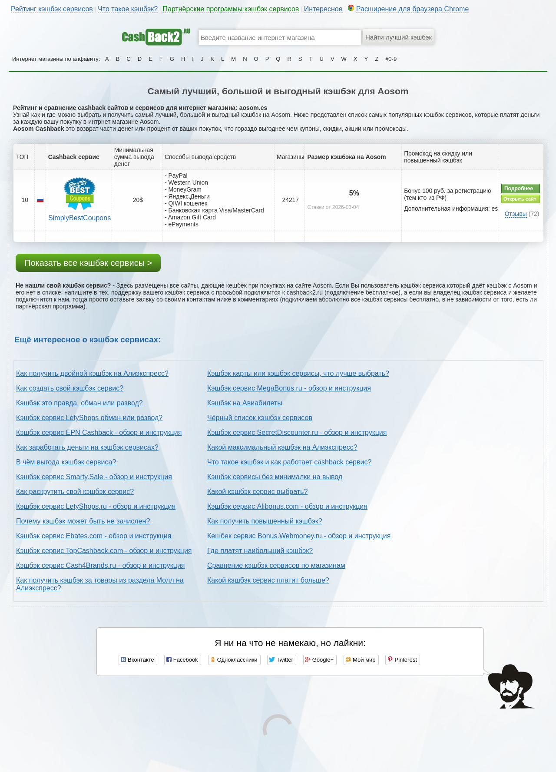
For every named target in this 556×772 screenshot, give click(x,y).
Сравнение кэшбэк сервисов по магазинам (276, 565)
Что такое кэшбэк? (128, 9)
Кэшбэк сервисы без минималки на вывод (274, 476)
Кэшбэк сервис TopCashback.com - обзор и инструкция (104, 550)
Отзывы (516, 213)
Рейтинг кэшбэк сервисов (52, 9)
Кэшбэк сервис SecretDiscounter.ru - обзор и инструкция (297, 432)
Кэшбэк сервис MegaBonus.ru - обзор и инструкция (289, 388)
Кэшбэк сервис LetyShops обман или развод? (89, 417)
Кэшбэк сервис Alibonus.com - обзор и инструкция (287, 506)
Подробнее (518, 189)
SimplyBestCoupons (79, 218)
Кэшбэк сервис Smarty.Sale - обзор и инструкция (94, 476)
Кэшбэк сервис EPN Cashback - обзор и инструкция (99, 432)
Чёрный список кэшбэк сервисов (259, 417)
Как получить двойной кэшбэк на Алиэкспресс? (92, 373)
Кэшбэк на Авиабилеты (244, 403)
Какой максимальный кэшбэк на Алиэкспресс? (282, 447)
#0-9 (391, 59)
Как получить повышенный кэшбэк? (264, 521)
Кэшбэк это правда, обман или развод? (79, 403)
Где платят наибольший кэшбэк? (260, 550)
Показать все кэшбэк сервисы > (88, 263)
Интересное (323, 9)
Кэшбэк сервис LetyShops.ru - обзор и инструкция (95, 506)
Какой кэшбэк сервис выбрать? (257, 491)
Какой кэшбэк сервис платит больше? (268, 580)
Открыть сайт (519, 199)
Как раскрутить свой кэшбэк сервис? (75, 491)
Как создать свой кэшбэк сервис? (69, 388)
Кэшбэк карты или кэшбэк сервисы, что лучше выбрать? (298, 373)
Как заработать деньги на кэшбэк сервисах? (87, 447)
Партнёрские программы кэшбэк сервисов (230, 9)
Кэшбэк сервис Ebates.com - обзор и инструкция (93, 536)
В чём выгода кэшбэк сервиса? (66, 462)
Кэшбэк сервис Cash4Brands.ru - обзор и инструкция (100, 565)
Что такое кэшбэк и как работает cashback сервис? (289, 462)
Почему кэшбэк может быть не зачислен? (83, 521)
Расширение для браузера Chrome (412, 9)
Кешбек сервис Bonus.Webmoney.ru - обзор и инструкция (299, 536)
